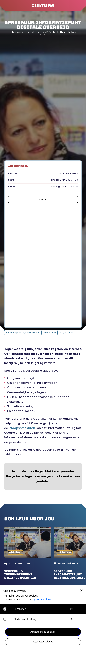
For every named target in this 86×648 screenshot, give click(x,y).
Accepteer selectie (43, 641)
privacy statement (44, 599)
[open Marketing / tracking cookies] (80, 619)
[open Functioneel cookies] (80, 609)
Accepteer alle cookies (43, 632)
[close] (81, 590)
